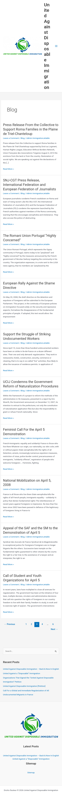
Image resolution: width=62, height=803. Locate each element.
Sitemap (31, 772)
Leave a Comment (11, 138)
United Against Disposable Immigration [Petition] (24, 686)
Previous (9, 624)
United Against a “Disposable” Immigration (21, 673)
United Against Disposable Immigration (47, 46)
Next (54, 629)
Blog (22, 138)
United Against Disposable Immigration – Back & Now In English (31, 669)
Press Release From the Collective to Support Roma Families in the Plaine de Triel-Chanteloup (30, 129)
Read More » (8, 169)
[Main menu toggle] (56, 46)
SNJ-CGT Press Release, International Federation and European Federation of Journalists (29, 184)
